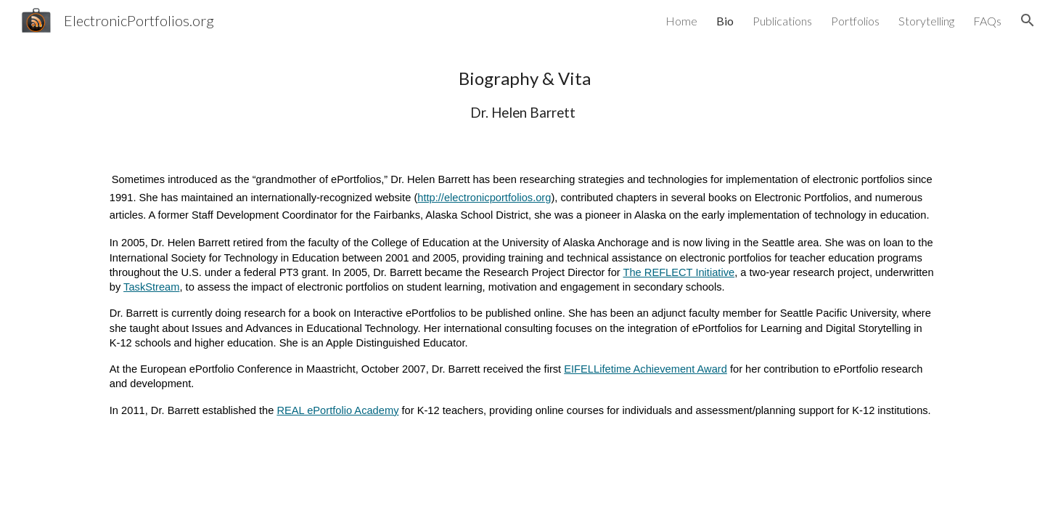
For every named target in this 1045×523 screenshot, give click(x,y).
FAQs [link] (987, 21)
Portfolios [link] (855, 21)
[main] (522, 94)
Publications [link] (782, 21)
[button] (1027, 20)
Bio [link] (725, 21)
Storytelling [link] (926, 21)
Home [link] (681, 21)
